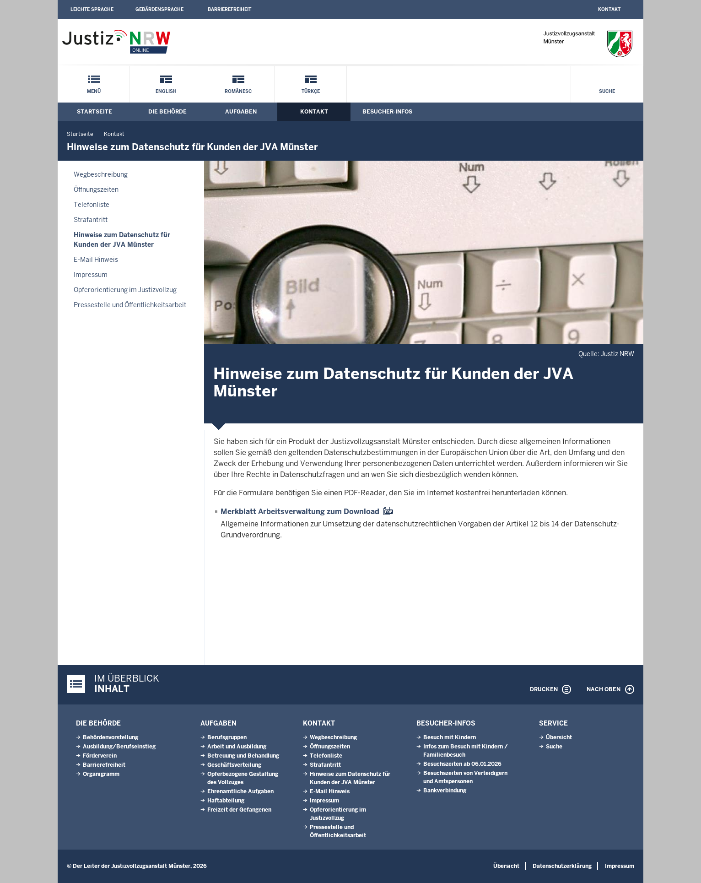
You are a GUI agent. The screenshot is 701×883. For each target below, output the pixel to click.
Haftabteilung (225, 800)
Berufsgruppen (227, 737)
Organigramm (101, 774)
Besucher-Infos (387, 111)
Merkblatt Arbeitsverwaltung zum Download (300, 511)
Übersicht (559, 737)
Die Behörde (167, 111)
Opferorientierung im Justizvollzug (125, 290)
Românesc (238, 91)
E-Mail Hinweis (96, 259)
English (166, 91)
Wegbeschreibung (101, 174)
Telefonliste (91, 204)
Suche (607, 91)
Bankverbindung (444, 790)
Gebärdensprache (159, 9)
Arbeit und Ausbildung (236, 746)
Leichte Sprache (91, 9)
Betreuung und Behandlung (243, 755)
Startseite (94, 111)
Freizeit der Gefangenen (239, 809)
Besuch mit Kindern (449, 737)
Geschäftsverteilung (234, 765)
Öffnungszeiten (96, 189)
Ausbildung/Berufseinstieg (119, 746)
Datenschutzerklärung (562, 866)
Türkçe (311, 91)
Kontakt (609, 9)
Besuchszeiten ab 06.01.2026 (462, 764)
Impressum (91, 275)
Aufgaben (241, 111)
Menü (94, 91)
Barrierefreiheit (229, 9)
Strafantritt (91, 220)
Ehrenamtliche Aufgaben (240, 791)
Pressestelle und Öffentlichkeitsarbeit (130, 305)
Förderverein (100, 755)
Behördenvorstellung (110, 737)
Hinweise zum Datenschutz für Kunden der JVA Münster (122, 240)
